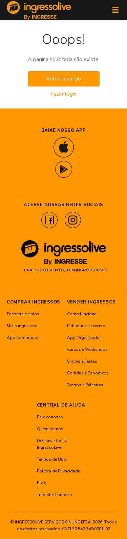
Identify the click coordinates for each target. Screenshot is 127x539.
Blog (41, 483)
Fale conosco (50, 417)
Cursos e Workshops (87, 349)
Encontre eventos (23, 314)
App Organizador (84, 337)
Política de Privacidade (58, 471)
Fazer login (63, 94)
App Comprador (23, 337)
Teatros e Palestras (85, 385)
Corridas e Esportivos (88, 373)
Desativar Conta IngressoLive (52, 444)
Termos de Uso (51, 459)
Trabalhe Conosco (54, 494)
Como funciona (82, 314)
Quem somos (50, 429)
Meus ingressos (22, 325)
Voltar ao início (63, 78)
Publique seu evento (86, 325)
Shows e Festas (82, 361)
